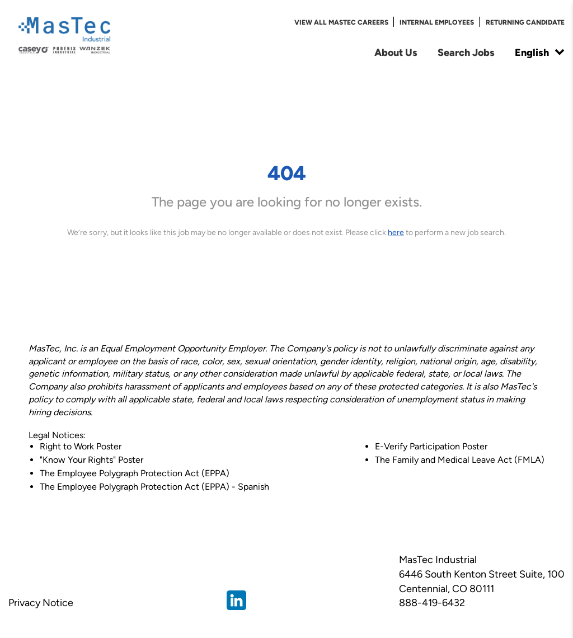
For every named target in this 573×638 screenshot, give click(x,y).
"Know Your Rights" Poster (91, 459)
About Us (395, 52)
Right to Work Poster (80, 446)
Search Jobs (466, 52)
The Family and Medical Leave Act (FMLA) (459, 459)
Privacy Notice (40, 602)
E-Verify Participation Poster (431, 446)
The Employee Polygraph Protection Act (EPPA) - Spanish (154, 486)
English (540, 52)
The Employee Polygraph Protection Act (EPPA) (134, 473)
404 (286, 173)
